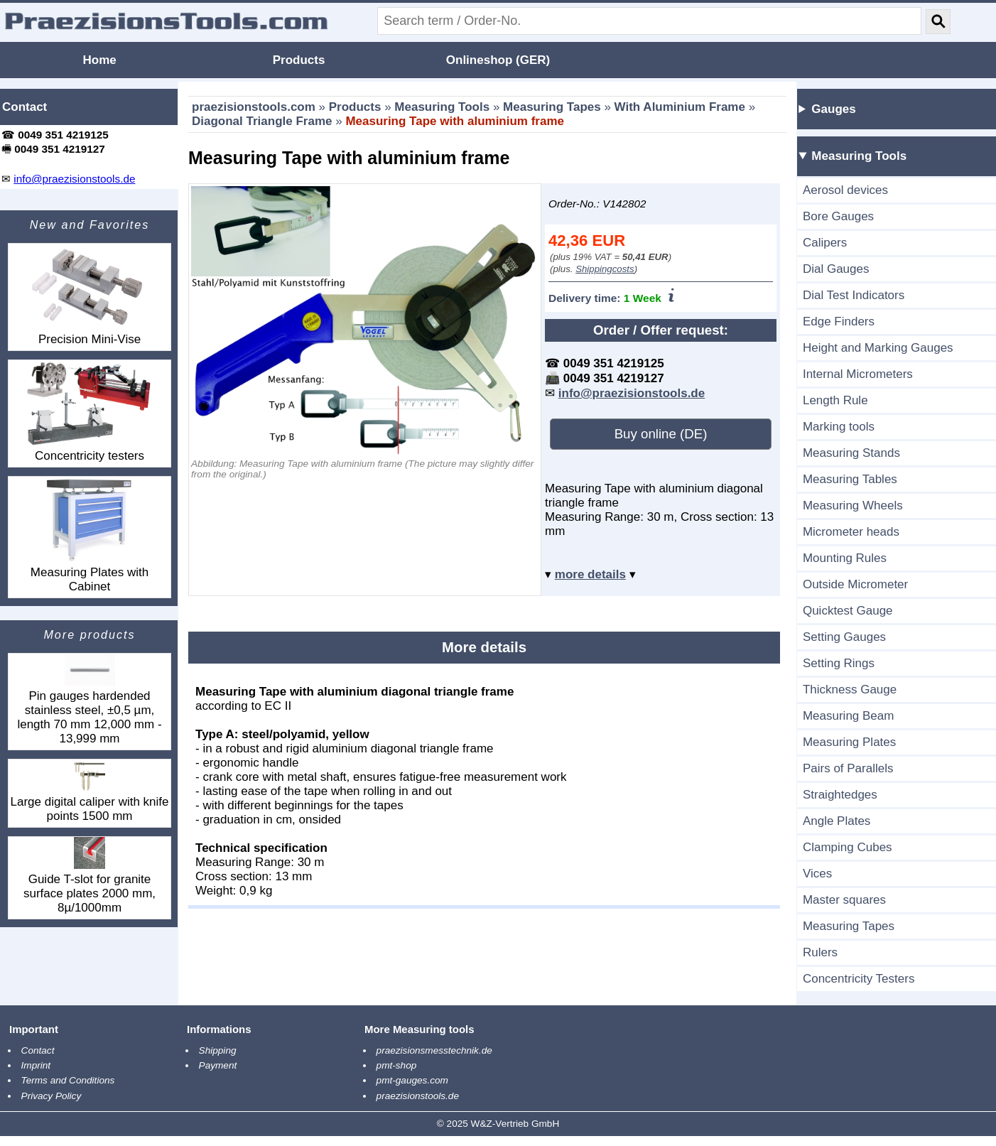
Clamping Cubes (847, 847)
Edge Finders (839, 321)
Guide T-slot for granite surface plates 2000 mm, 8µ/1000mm (89, 875)
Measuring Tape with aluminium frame (454, 121)
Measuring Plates (849, 742)
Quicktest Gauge (848, 610)
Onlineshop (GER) (498, 60)
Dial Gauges (836, 269)
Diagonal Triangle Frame (262, 121)
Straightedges (840, 794)
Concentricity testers (89, 411)
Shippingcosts (604, 269)
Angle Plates (836, 821)
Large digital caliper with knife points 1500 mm (89, 791)
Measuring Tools (441, 107)
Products (299, 60)
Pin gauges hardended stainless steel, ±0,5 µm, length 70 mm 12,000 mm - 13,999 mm (89, 699)
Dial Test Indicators (853, 295)
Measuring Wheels (853, 505)
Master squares (844, 900)
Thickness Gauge (850, 689)
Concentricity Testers (858, 978)
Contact (24, 107)
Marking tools (839, 426)
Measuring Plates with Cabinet (89, 535)
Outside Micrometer (855, 584)
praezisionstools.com (253, 107)
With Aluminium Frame (680, 107)
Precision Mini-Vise (89, 295)
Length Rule (835, 400)
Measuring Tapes (552, 107)
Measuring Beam (848, 716)
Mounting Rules (845, 558)
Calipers (825, 242)
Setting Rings (839, 663)
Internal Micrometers (858, 374)
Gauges (833, 109)
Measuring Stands (851, 453)
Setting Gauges (844, 637)
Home (100, 60)
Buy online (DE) (661, 433)
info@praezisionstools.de (631, 393)
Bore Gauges (838, 216)
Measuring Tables (850, 479)
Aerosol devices (845, 190)
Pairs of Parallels (848, 768)
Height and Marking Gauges (878, 348)
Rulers (820, 952)
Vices (817, 873)
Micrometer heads (851, 532)
